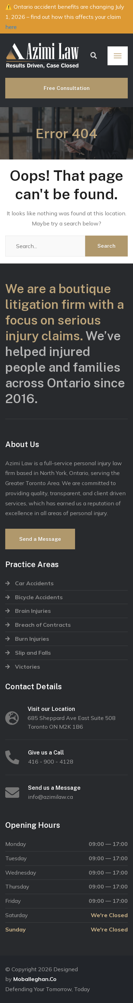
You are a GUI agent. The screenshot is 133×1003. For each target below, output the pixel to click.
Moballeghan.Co (35, 978)
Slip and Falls (33, 652)
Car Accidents (34, 583)
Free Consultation (67, 88)
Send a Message (40, 539)
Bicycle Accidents (39, 597)
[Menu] (118, 55)
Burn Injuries (32, 638)
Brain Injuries (33, 610)
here (11, 26)
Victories (27, 666)
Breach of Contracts (43, 624)
